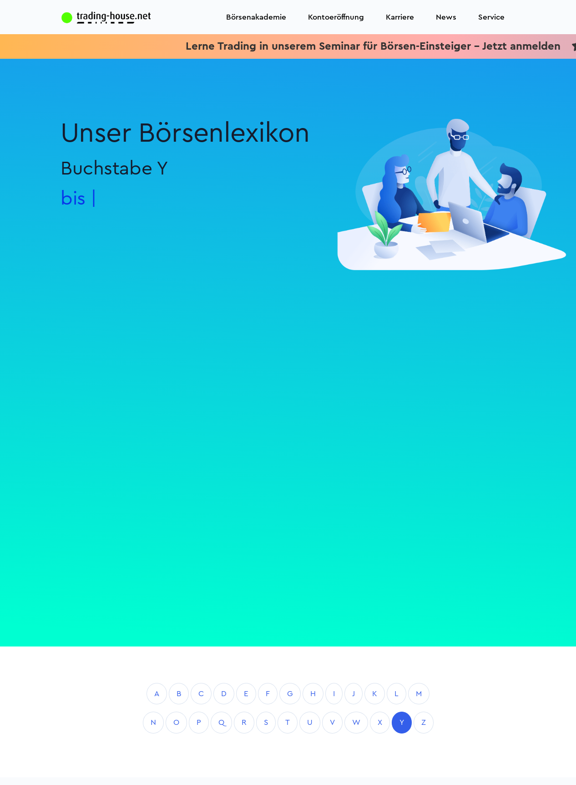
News (446, 17)
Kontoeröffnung (336, 17)
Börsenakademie (256, 17)
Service (491, 17)
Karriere (400, 17)
